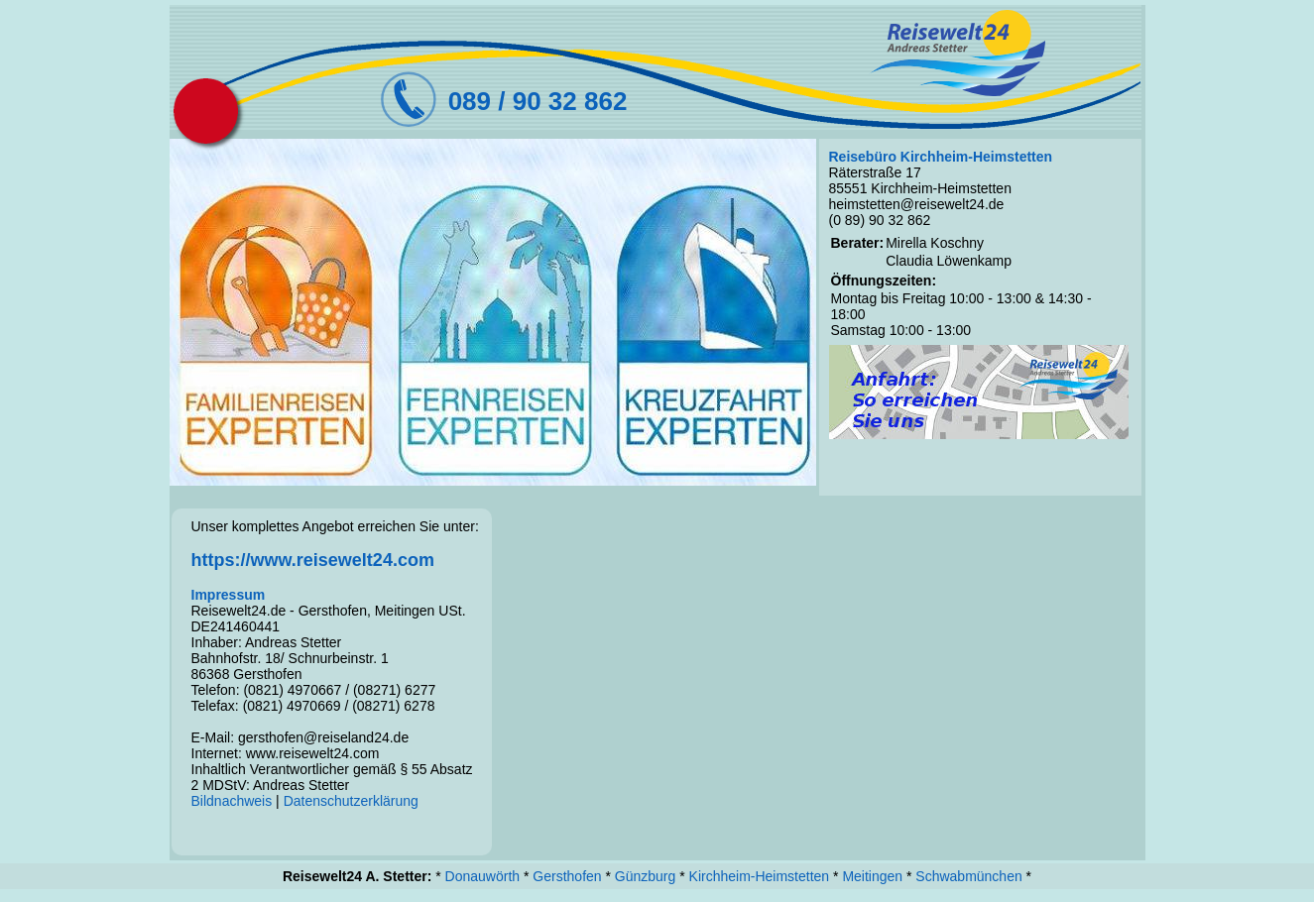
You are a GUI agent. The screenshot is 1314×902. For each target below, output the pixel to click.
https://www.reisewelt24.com (312, 560)
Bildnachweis (232, 801)
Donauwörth (483, 876)
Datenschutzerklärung (351, 801)
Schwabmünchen (968, 876)
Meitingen (872, 876)
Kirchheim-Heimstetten (759, 876)
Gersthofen (567, 876)
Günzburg (645, 876)
